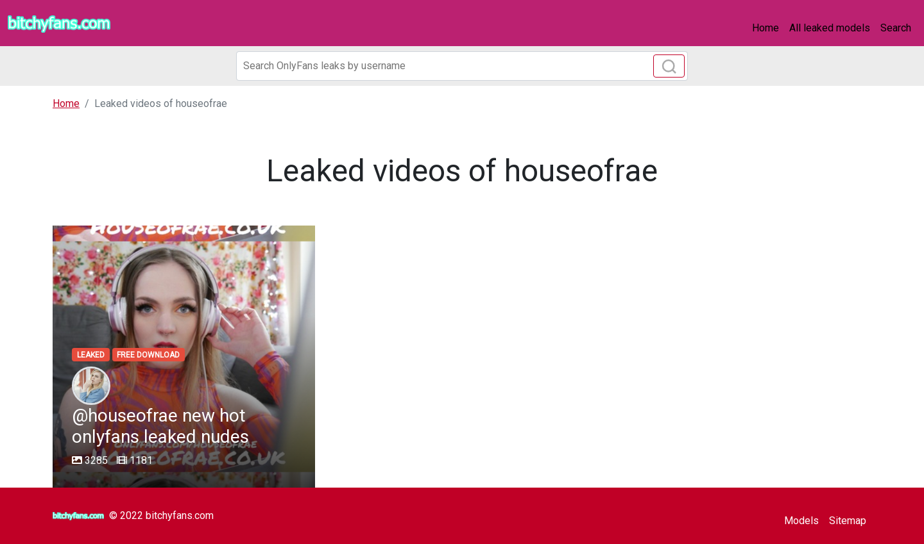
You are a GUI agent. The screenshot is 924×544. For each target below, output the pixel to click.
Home (765, 28)
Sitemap (847, 521)
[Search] (462, 66)
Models (801, 521)
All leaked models (829, 28)
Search (895, 28)
